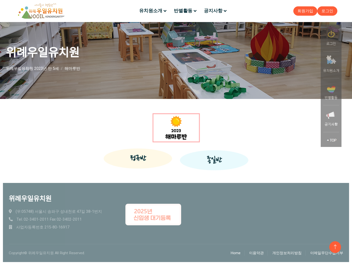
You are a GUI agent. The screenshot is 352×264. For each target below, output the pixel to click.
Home (236, 253)
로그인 (327, 11)
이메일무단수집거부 (326, 253)
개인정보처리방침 (287, 253)
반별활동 (183, 10)
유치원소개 (150, 10)
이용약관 (256, 253)
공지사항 (213, 10)
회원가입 (305, 11)
